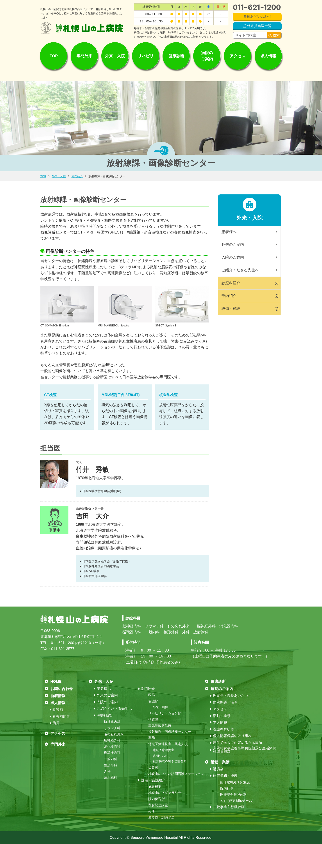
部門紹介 (77, 176)
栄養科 (153, 767)
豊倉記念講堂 (158, 805)
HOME (56, 681)
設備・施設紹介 (153, 780)
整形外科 (110, 765)
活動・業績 (222, 716)
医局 (151, 695)
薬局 (55, 723)
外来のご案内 (233, 245)
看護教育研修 (223, 729)
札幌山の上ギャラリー (164, 792)
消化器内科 (112, 746)
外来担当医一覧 (259, 26)
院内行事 (226, 788)
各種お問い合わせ (257, 16)
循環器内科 (112, 752)
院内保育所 (156, 799)
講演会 (218, 769)
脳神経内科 (112, 721)
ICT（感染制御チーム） (237, 800)
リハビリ (146, 56)
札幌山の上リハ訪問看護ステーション (176, 773)
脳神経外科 (112, 740)
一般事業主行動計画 (229, 807)
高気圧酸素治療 (159, 725)
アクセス (237, 56)
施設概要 (154, 786)
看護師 (57, 710)
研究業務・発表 (225, 775)
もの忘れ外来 (114, 734)
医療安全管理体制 (233, 794)
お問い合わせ (61, 689)
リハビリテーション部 (164, 713)
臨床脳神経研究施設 (235, 782)
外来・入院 (115, 56)
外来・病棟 (160, 707)
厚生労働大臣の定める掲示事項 (237, 742)
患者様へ (229, 232)
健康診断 (176, 56)
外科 (107, 771)
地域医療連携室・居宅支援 (168, 744)
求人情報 (268, 56)
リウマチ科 (112, 728)
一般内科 (110, 759)
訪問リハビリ (162, 755)
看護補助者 (61, 716)
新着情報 (57, 696)
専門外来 (84, 56)
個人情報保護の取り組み (232, 736)
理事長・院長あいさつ (230, 695)
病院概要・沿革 (225, 702)
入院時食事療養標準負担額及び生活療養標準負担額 (244, 749)
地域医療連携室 (163, 750)
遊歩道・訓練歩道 (161, 817)
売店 (151, 811)
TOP (54, 56)
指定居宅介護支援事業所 (169, 761)
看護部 (153, 701)
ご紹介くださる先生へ (240, 270)
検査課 (153, 719)
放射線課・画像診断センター (169, 731)
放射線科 (110, 777)
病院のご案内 (207, 56)
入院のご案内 (233, 257)
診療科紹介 (105, 715)
